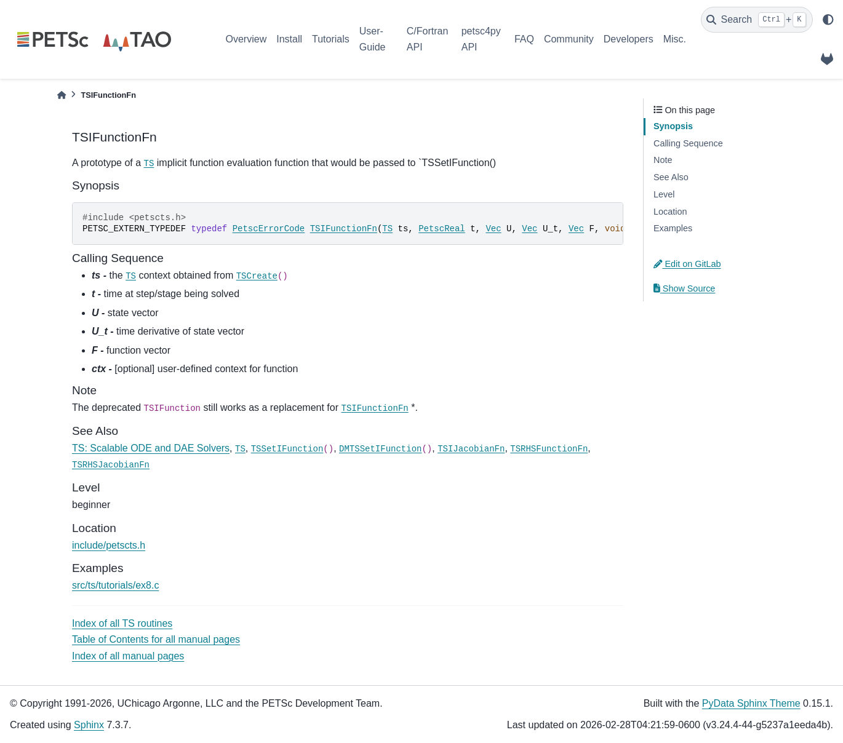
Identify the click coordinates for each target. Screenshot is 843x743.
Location (670, 212)
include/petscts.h (108, 545)
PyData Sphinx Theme (751, 703)
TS (149, 164)
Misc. (674, 39)
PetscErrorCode (269, 229)
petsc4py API (481, 39)
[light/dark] (828, 19)
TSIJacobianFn (471, 449)
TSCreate (257, 276)
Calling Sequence (688, 143)
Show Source (684, 288)
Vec (493, 229)
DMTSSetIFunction (380, 449)
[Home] (61, 95)
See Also (671, 177)
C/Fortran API (428, 39)
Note (662, 160)
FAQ (524, 39)
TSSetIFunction (287, 449)
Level (663, 194)
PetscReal (441, 229)
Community (569, 39)
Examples (672, 228)
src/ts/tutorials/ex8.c (115, 585)
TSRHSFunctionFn (549, 449)
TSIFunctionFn (343, 229)
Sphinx (89, 725)
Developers (628, 39)
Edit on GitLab (687, 264)
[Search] (757, 20)
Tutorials (331, 39)
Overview (246, 39)
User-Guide (372, 39)
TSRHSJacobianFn (111, 465)
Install (289, 39)
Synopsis (673, 126)
